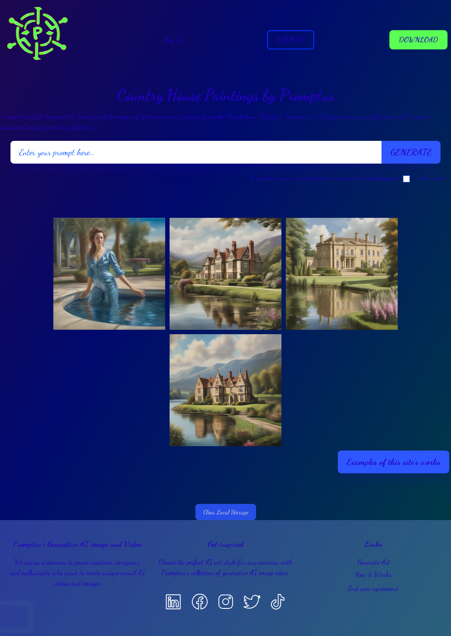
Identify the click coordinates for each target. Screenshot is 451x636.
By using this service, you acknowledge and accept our (324, 178)
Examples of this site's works (394, 462)
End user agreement (373, 588)
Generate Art (373, 562)
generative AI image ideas (255, 572)
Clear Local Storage (225, 512)
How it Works (373, 574)
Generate (411, 152)
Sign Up (291, 39)
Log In (173, 39)
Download (418, 39)
